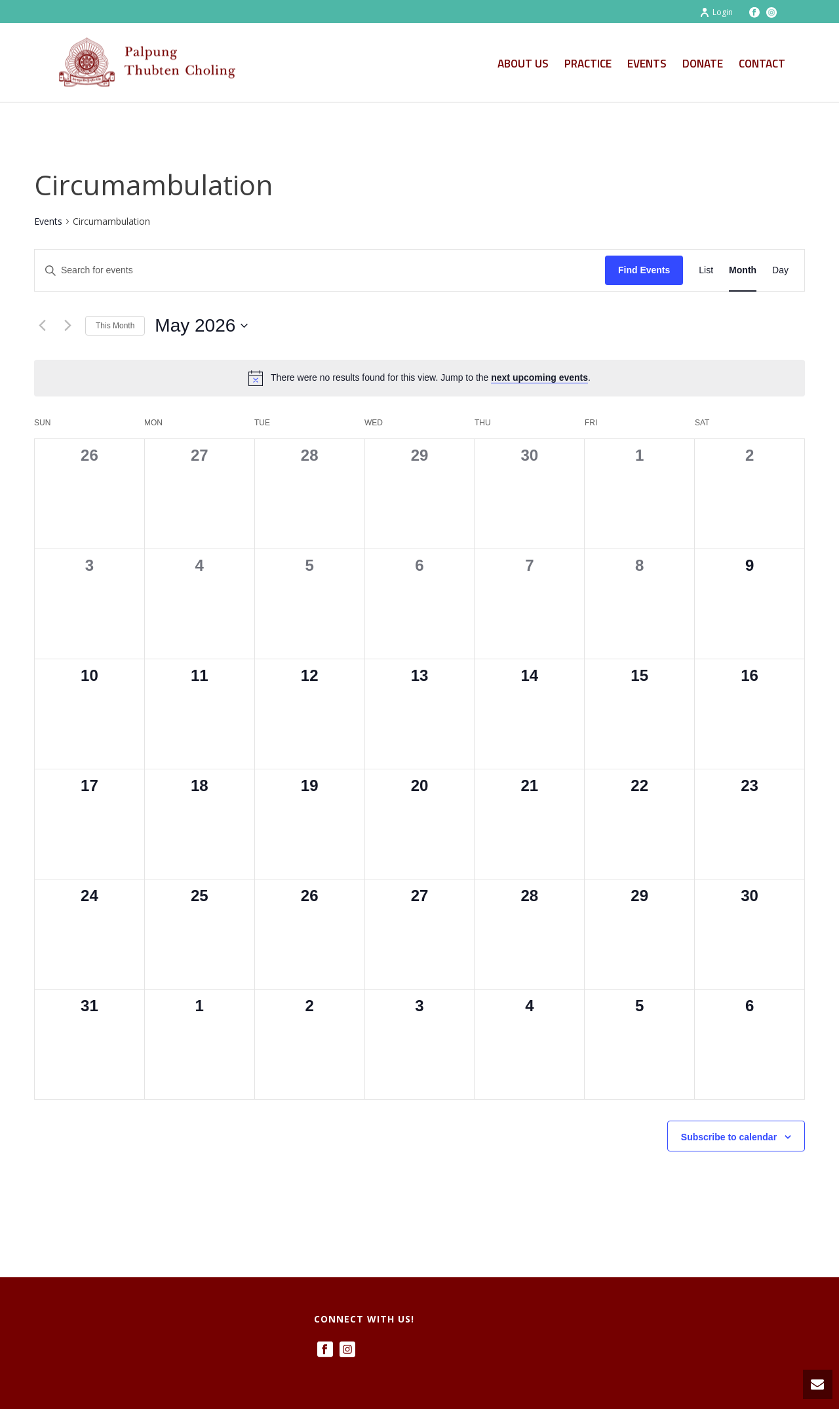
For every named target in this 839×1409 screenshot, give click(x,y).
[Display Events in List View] (706, 270)
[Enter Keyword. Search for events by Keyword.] (320, 270)
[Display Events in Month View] (742, 270)
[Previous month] (42, 326)
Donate (702, 63)
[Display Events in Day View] (780, 270)
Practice (588, 63)
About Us (523, 63)
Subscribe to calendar (729, 1137)
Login (716, 12)
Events (647, 63)
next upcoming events (539, 377)
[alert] (419, 378)
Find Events (644, 270)
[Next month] (67, 326)
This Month (115, 325)
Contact (762, 63)
